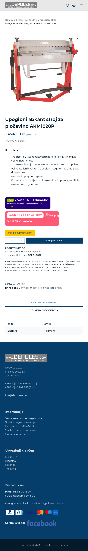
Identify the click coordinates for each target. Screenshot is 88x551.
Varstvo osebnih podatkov (20, 430)
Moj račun (11, 457)
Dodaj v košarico (54, 240)
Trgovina (10, 468)
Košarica (10, 464)
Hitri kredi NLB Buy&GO (19, 426)
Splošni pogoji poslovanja (20, 422)
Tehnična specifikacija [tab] (44, 310)
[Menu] (81, 5)
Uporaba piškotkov (16, 434)
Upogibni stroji (53, 288)
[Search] (67, 5)
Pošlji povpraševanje (20, 232)
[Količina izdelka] (15, 241)
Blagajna (10, 461)
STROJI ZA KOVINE (31, 288)
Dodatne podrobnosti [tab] (44, 302)
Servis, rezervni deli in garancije (23, 418)
